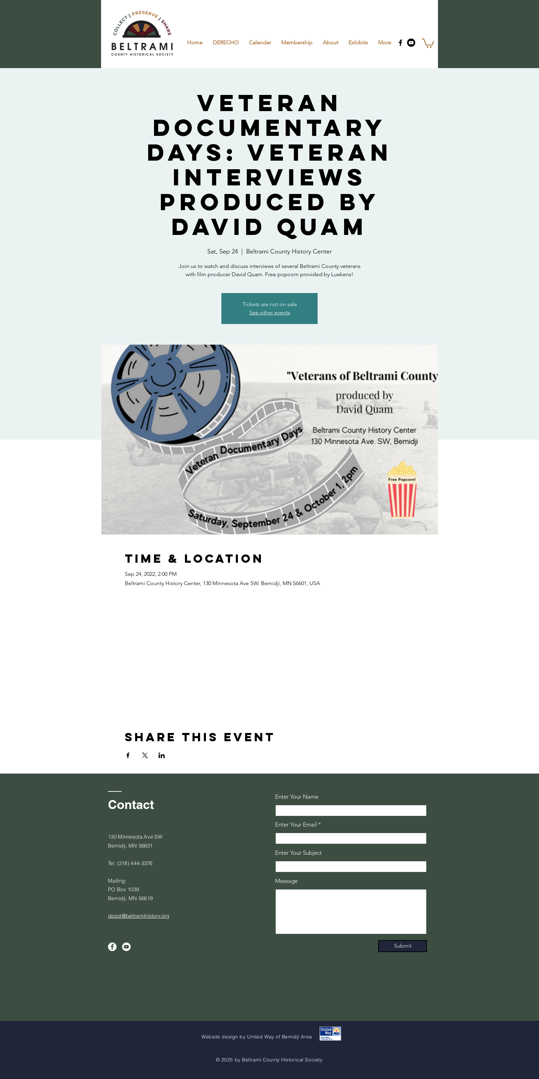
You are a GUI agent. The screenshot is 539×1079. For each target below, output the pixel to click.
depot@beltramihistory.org (138, 916)
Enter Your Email (296, 825)
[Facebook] (400, 43)
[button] (428, 42)
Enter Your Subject (298, 853)
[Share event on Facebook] (128, 755)
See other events (269, 312)
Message (286, 881)
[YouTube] (411, 43)
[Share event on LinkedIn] (161, 755)
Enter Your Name (296, 797)
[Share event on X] (145, 755)
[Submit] (402, 946)
